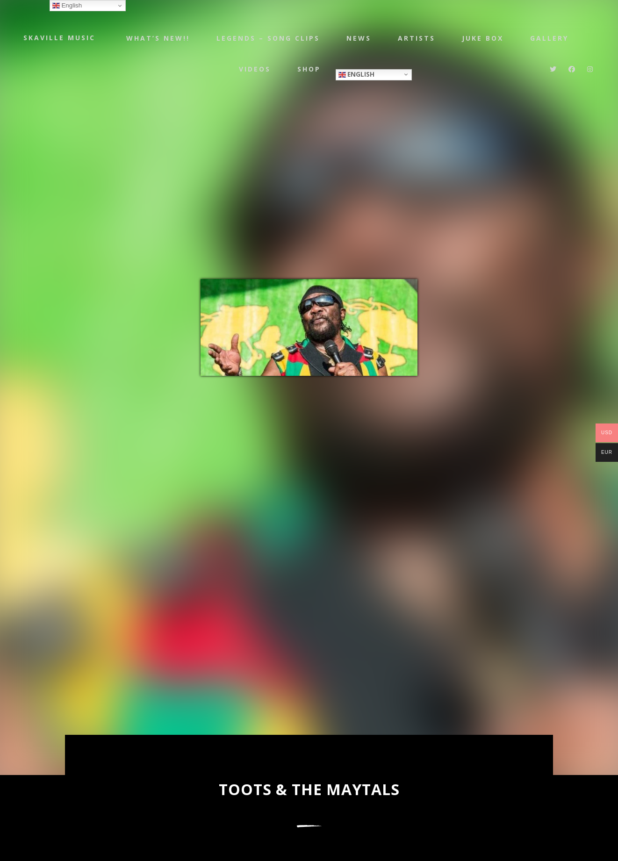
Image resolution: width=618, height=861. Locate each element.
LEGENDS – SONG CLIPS (266, 39)
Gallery (553, 39)
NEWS (358, 39)
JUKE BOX (485, 39)
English (360, 77)
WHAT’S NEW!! (155, 39)
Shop (311, 72)
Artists (417, 39)
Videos (256, 72)
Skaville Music (59, 39)
